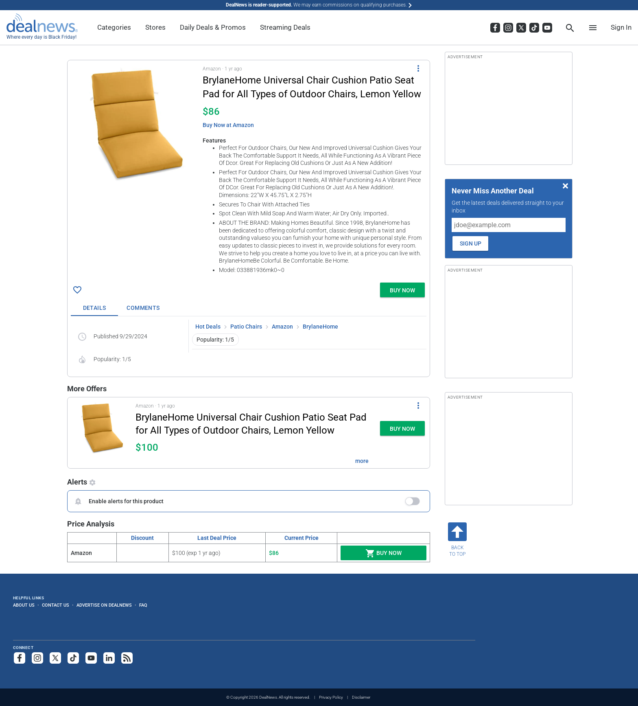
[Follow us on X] (55, 657)
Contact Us (55, 605)
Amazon (282, 326)
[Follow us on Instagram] (37, 657)
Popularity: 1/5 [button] (215, 339)
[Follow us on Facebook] (19, 657)
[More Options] (418, 68)
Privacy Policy (331, 697)
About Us (24, 605)
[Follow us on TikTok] (73, 657)
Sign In (621, 27)
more (362, 461)
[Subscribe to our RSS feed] (126, 657)
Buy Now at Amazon (228, 125)
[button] (249, 169)
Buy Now (383, 553)
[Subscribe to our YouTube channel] (91, 657)
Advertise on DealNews (104, 605)
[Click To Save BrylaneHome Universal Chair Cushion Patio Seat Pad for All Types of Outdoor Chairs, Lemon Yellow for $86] (77, 290)
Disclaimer (361, 697)
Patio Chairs (246, 326)
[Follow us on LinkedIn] (109, 657)
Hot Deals (208, 326)
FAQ (143, 605)
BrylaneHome (320, 326)
